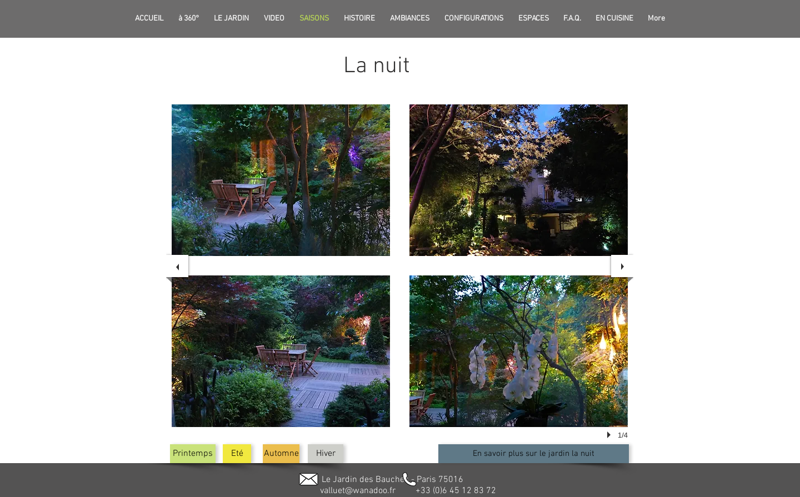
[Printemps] (193, 453)
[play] (610, 434)
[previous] (177, 266)
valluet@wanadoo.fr (358, 490)
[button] (281, 180)
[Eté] (237, 453)
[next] (622, 266)
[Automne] (281, 453)
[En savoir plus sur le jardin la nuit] (533, 453)
